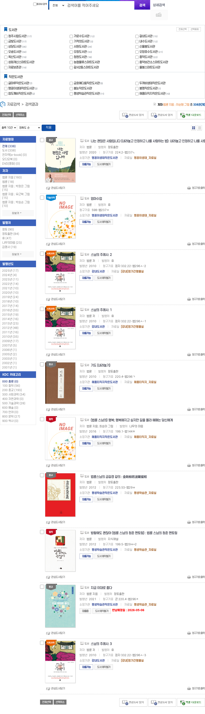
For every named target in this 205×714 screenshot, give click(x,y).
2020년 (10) (10, 283)
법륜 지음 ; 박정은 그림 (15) (16, 178)
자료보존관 (14, 58)
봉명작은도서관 (150, 79)
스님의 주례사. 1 (101, 301)
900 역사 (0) (10, 412)
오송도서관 (14, 42)
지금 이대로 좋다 (101, 579)
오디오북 (9, 150)
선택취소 (20, 105)
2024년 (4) (9, 266)
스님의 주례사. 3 (101, 635)
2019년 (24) (10, 288)
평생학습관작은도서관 (89, 84)
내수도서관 (145, 32)
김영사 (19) (9, 238)
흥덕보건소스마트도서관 (153, 53)
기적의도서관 (81, 32)
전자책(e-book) (14, 145)
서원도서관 (80, 37)
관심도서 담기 (133, 105)
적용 (49, 118)
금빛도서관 (14, 32)
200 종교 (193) (12, 381)
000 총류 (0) (10, 372)
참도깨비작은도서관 (22, 84)
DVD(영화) (11, 154)
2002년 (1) (9, 354)
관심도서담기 (58, 179)
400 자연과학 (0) (12, 390)
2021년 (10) (10, 279)
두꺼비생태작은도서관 (152, 74)
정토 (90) (8, 220)
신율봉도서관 (147, 37)
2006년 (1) (9, 340)
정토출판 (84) (10, 224)
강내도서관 (145, 27)
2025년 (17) (10, 261)
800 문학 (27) (11, 407)
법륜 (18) (8, 172)
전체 (9, 137)
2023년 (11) (10, 270)
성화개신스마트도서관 (21, 53)
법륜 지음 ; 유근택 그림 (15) (16, 186)
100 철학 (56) (11, 376)
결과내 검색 (37, 4)
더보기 (18, 204)
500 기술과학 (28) (13, 394)
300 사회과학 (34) (13, 385)
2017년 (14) (10, 296)
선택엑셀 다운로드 (191, 105)
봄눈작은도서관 (83, 79)
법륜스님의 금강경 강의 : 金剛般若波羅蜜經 (119, 468)
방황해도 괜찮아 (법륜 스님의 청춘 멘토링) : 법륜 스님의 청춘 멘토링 (134, 524)
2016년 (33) (10, 301)
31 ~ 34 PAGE (203, 708)
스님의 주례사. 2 (101, 245)
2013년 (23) (10, 314)
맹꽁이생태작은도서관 (23, 79)
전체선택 (183, 20)
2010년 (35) (10, 327)
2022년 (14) (10, 274)
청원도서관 (80, 47)
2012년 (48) (10, 318)
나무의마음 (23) (12, 233)
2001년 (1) (9, 358)
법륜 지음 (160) (12, 168)
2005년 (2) (9, 345)
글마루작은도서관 (20, 74)
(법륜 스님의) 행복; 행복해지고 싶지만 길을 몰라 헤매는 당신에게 (132, 411)
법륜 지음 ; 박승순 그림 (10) (16, 194)
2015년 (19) (10, 305)
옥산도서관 (14, 47)
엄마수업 (96, 190)
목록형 (199, 118)
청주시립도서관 (17, 27)
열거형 (193, 118)
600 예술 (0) (10, 398)
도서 (9, 141)
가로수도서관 (81, 27)
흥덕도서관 (145, 47)
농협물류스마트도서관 (87, 53)
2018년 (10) (10, 292)
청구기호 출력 (198, 179)
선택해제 (195, 20)
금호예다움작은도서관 (89, 74)
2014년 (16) (10, 310)
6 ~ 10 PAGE (197, 708)
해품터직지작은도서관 (155, 84)
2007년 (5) (9, 336)
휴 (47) (6, 229)
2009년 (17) (10, 332)
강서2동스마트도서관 (86, 58)
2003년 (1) (9, 349)
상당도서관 (14, 37)
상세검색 (157, 5)
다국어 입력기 (170, 5)
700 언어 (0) (10, 403)
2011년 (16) (10, 323)
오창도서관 (80, 42)
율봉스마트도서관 (149, 58)
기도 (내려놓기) (100, 356)
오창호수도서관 (148, 42)
